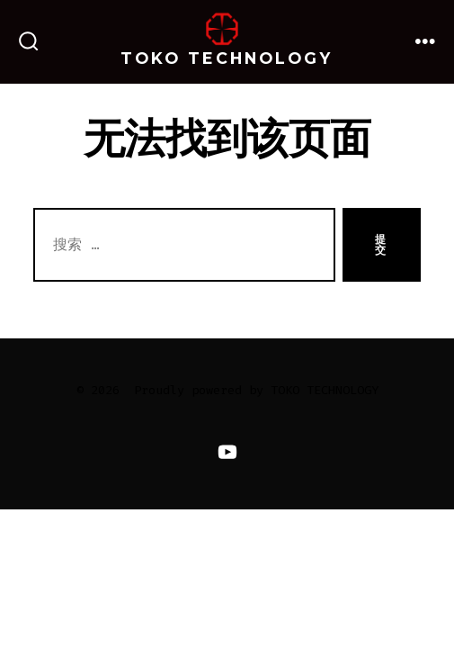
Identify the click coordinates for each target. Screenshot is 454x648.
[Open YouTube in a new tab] (226, 451)
